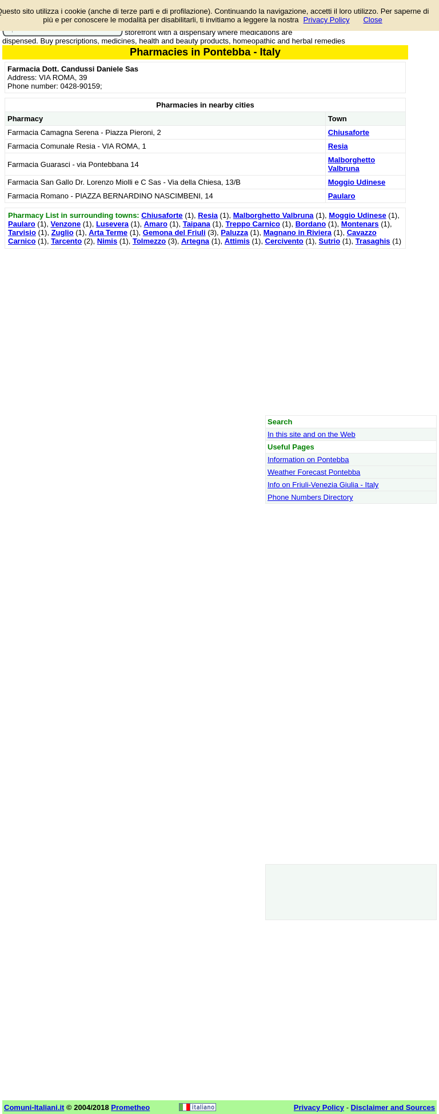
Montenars (360, 224)
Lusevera (112, 224)
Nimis (107, 241)
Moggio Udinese (356, 182)
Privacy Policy (327, 19)
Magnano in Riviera (298, 232)
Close (372, 19)
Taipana (196, 224)
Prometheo (130, 1107)
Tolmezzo (149, 241)
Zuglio (62, 232)
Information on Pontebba (308, 459)
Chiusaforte (348, 132)
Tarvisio (22, 232)
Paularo (342, 196)
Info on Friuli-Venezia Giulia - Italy (323, 484)
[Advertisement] (205, 332)
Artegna (195, 241)
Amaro (155, 224)
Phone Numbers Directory (310, 497)
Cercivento (284, 241)
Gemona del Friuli (174, 232)
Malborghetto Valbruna (351, 164)
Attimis (237, 241)
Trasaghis (373, 241)
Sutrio (330, 241)
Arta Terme (108, 232)
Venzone (65, 224)
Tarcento (66, 241)
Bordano (311, 224)
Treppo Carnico (253, 224)
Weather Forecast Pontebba (314, 472)
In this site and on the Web (312, 434)
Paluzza (234, 232)
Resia (338, 146)
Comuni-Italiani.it (34, 1107)
